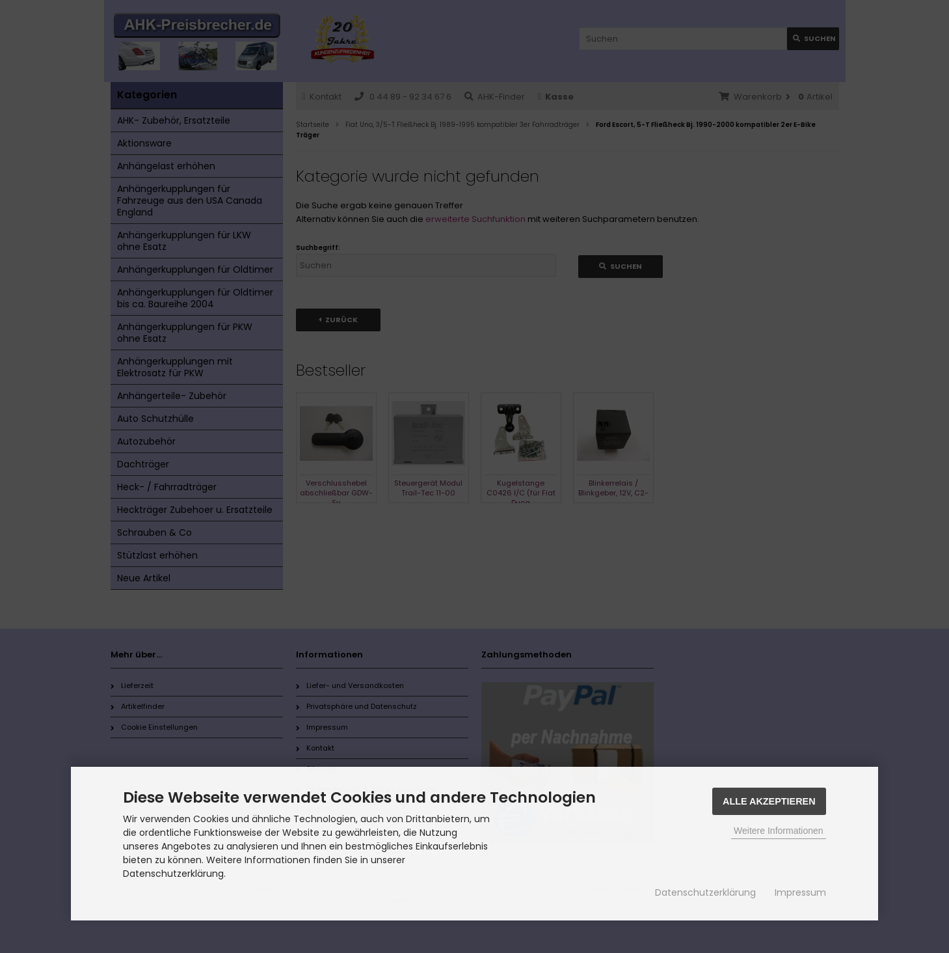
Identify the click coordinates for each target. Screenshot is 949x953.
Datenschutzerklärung (705, 892)
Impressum (800, 892)
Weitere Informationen (778, 830)
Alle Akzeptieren (769, 801)
